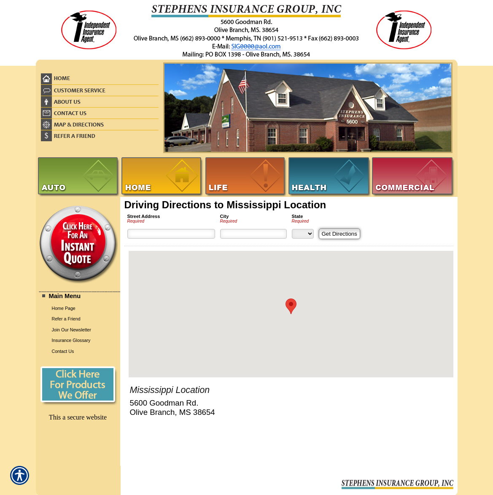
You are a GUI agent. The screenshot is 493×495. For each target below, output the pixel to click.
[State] (303, 234)
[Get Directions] (339, 234)
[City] (253, 234)
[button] (291, 306)
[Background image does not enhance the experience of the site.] (78, 297)
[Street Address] (171, 234)
